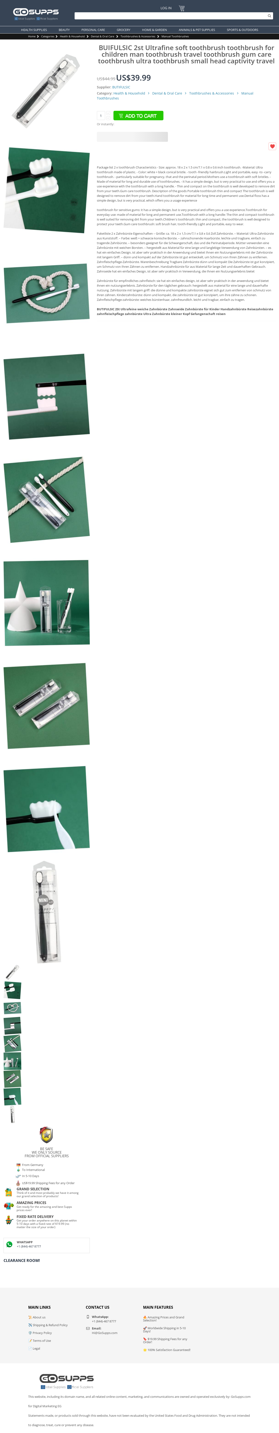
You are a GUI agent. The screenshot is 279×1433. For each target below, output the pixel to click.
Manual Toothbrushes (175, 36)
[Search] (173, 15)
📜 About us (36, 1317)
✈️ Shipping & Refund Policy (48, 1325)
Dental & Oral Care (102, 36)
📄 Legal (34, 1348)
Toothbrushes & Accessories (138, 36)
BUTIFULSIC (121, 87)
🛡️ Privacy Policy (40, 1333)
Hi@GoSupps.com (104, 1333)
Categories (47, 36)
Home (32, 36)
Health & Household (72, 36)
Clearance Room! (22, 1260)
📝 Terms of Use (39, 1340)
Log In (166, 8)
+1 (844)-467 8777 (29, 1246)
